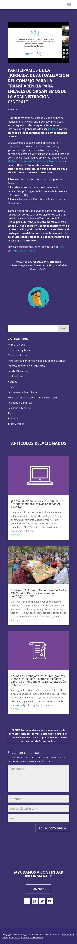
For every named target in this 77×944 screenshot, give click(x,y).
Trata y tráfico (16, 424)
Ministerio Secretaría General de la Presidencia (35, 161)
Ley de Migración (18, 371)
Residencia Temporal (20, 408)
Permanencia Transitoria (22, 392)
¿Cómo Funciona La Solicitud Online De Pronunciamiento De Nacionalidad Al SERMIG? (37, 503)
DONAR (38, 889)
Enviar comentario (52, 828)
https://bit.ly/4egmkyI (24, 250)
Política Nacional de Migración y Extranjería (33, 397)
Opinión (12, 387)
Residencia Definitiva (20, 402)
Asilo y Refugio (16, 345)
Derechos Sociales (18, 355)
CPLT (42, 146)
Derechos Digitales (19, 350)
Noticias (12, 381)
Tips (10, 413)
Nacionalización (17, 376)
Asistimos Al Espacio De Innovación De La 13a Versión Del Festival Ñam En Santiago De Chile (38, 593)
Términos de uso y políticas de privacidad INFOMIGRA (38, 936)
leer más (15, 534)
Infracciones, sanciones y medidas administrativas (37, 360)
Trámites (13, 418)
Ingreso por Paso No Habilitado (26, 366)
